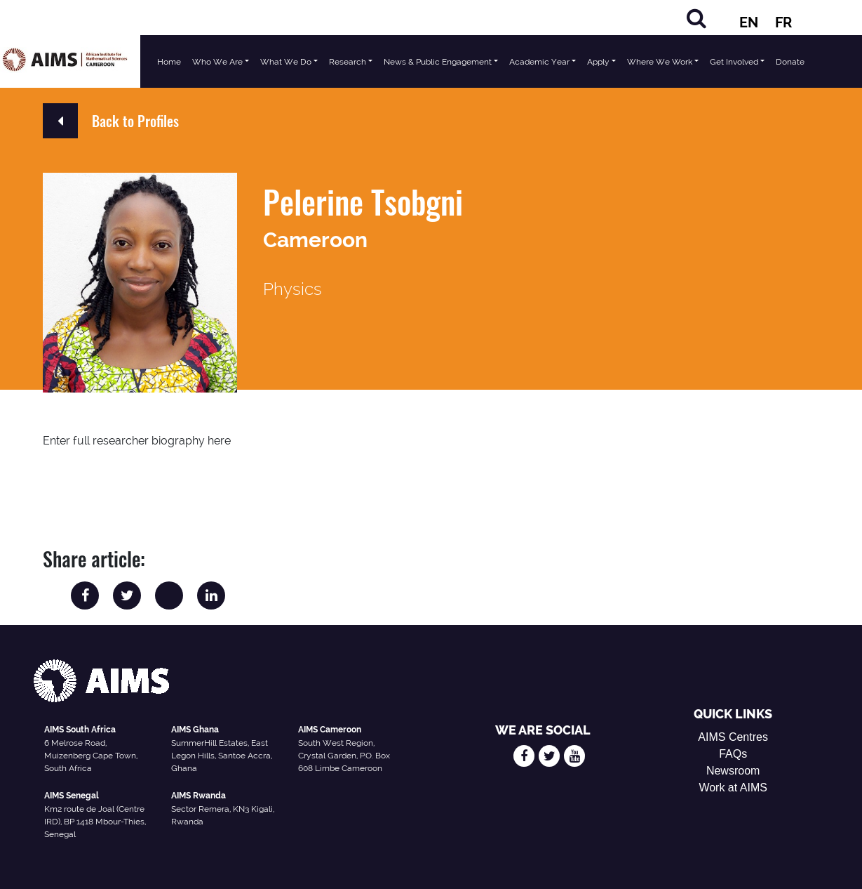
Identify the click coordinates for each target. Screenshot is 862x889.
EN (748, 22)
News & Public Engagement (438, 62)
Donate (790, 62)
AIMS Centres (733, 737)
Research (347, 62)
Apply (598, 62)
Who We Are (217, 62)
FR (783, 22)
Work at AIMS (733, 787)
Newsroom (733, 771)
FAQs (733, 754)
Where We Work (659, 62)
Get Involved (734, 62)
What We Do (285, 62)
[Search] (696, 18)
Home (169, 62)
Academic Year (539, 62)
